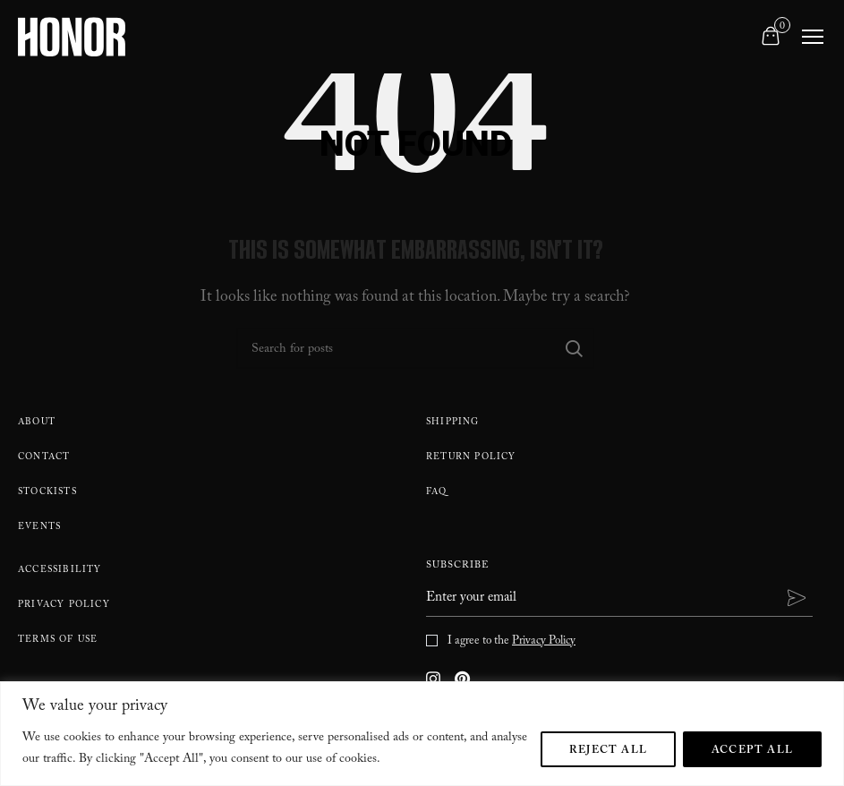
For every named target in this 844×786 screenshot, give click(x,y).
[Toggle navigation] (812, 37)
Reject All (608, 751)
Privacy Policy (64, 605)
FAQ (437, 493)
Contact (44, 458)
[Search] (415, 348)
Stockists (47, 493)
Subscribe (458, 567)
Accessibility (60, 570)
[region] (422, 733)
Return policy (471, 458)
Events (39, 527)
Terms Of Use (58, 640)
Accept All (752, 751)
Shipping (453, 423)
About (36, 423)
